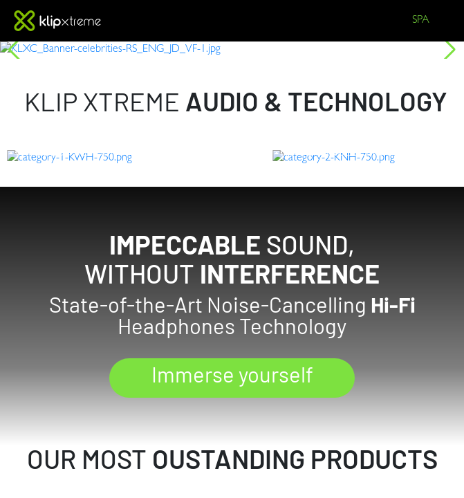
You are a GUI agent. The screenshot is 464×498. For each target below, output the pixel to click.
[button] (16, 50)
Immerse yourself (232, 408)
